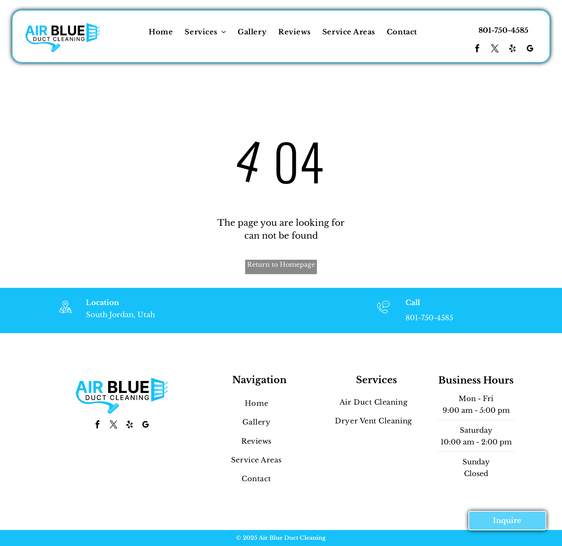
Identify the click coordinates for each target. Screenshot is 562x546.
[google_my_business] (530, 49)
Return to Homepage (281, 264)
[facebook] (477, 49)
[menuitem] (161, 32)
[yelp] (512, 49)
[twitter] (495, 49)
